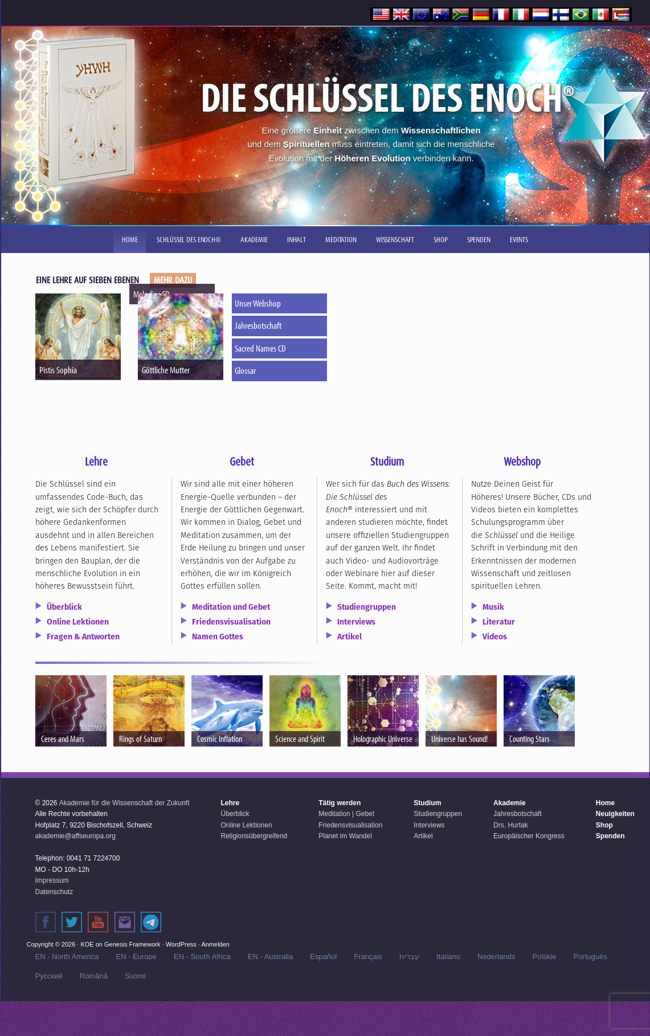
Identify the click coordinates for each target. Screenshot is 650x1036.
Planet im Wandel (345, 836)
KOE (86, 944)
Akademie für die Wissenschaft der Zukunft (124, 803)
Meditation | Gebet (346, 814)
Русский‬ (49, 976)
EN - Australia (270, 956)
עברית (409, 956)
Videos (495, 636)
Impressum (52, 880)
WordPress (181, 944)
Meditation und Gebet (231, 607)
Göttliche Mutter (166, 370)
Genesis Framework (132, 944)
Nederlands (496, 956)
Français (368, 956)
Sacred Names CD (261, 348)
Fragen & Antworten (83, 636)
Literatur (499, 621)
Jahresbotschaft (259, 325)
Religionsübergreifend (254, 836)
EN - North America (67, 956)
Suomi (135, 976)
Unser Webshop (259, 303)
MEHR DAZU (173, 280)
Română (94, 976)
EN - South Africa (202, 956)
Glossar (246, 370)
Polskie (545, 956)
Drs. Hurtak (510, 825)
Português (590, 956)
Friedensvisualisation (231, 621)
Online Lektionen (78, 621)
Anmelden (215, 944)
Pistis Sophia (58, 370)
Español (323, 956)
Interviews (356, 621)
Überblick (64, 607)
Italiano (448, 956)
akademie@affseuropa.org (75, 836)
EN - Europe (136, 956)
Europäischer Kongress (529, 836)
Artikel (349, 636)
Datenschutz (54, 892)
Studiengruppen (366, 607)
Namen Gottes (217, 636)
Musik (493, 607)
